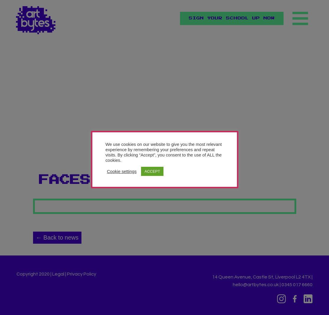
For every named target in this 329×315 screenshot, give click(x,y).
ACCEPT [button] (152, 171)
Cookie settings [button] (122, 171)
